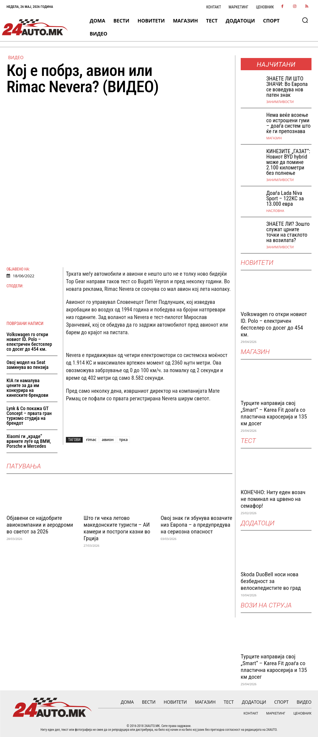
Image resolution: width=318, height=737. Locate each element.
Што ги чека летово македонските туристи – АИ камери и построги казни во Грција (116, 528)
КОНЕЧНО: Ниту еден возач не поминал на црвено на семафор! (273, 499)
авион (108, 439)
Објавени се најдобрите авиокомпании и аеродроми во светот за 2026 (40, 525)
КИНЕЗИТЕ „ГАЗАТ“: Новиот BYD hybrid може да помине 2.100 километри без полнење (288, 162)
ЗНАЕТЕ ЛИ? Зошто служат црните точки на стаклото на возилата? (288, 232)
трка (123, 439)
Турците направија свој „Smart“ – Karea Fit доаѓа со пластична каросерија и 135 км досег (274, 413)
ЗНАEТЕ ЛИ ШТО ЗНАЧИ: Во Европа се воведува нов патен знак (287, 86)
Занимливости (280, 102)
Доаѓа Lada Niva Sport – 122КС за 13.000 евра (285, 198)
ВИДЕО (16, 57)
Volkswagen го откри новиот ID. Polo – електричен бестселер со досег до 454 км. (29, 342)
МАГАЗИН (274, 138)
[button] (304, 20)
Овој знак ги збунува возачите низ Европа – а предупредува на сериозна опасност (196, 525)
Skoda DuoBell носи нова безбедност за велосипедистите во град (271, 581)
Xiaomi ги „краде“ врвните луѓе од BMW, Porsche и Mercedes (29, 441)
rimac (91, 439)
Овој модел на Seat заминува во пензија (28, 364)
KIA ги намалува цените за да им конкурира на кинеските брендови (27, 388)
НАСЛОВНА (275, 211)
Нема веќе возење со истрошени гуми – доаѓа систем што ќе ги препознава (288, 123)
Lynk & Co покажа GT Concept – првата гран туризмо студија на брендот (29, 415)
